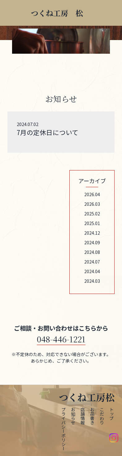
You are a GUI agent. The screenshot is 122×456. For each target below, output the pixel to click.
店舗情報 (83, 416)
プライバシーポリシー (63, 429)
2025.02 (92, 213)
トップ (111, 413)
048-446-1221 (61, 339)
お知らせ (73, 416)
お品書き (92, 416)
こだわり (102, 416)
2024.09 (92, 242)
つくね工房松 (87, 397)
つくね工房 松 (57, 12)
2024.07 (92, 262)
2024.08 (92, 252)
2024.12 (92, 233)
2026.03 (92, 204)
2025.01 (92, 223)
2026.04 (92, 194)
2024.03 (92, 281)
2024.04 (92, 271)
